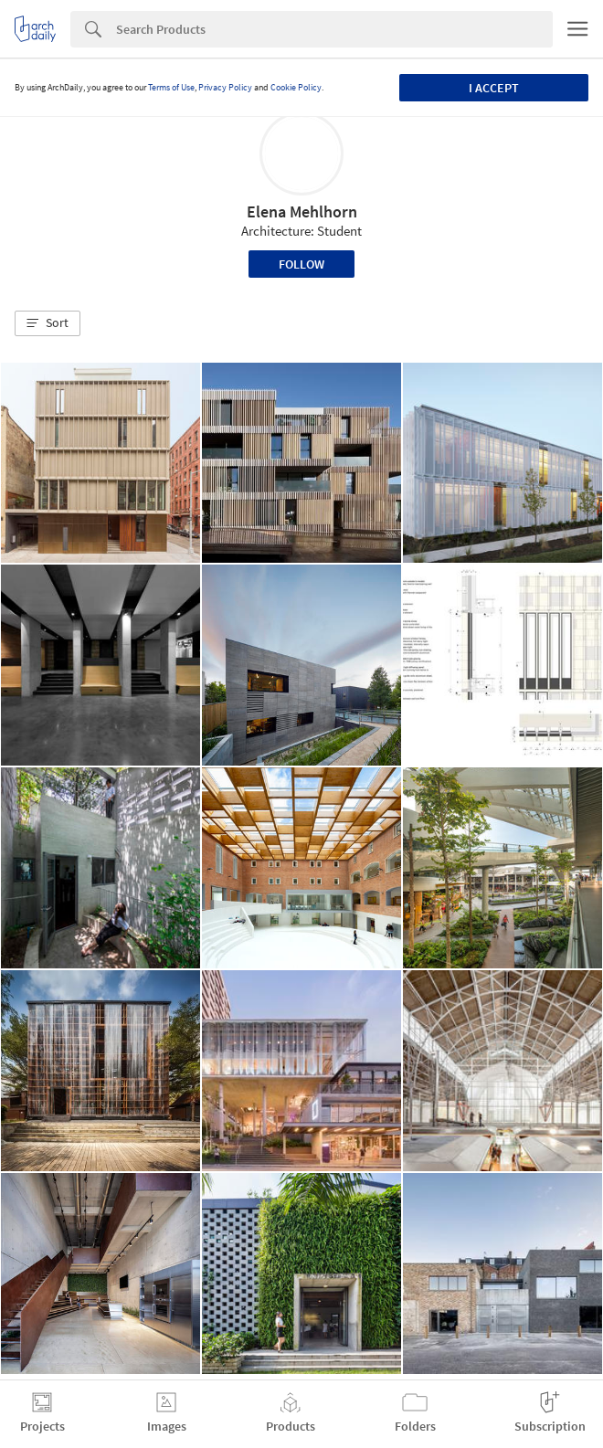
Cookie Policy (296, 87)
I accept (494, 87)
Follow (301, 264)
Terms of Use (171, 87)
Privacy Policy (225, 87)
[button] (47, 323)
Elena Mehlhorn (302, 211)
